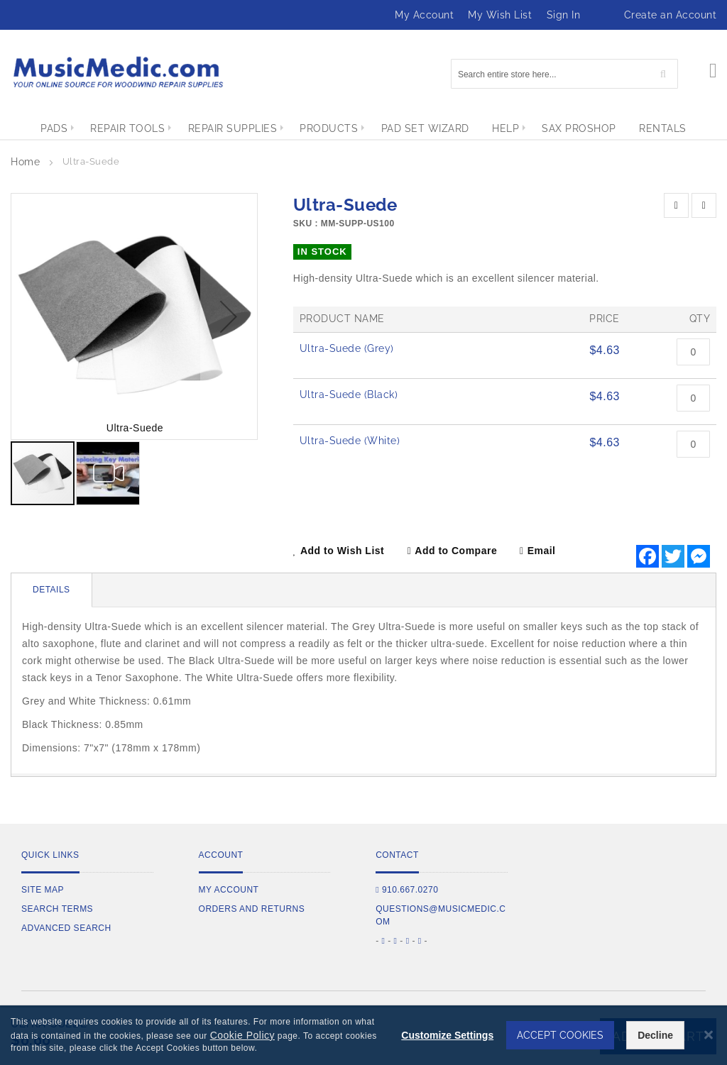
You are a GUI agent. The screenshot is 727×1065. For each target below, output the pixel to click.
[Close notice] (708, 1035)
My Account (424, 15)
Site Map (42, 890)
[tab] (51, 590)
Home (25, 161)
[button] (228, 316)
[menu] (363, 128)
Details (51, 590)
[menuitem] (40, 128)
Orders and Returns (252, 909)
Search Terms (57, 909)
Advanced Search (66, 928)
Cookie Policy (242, 1035)
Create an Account (670, 15)
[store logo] (117, 72)
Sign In (564, 15)
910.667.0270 (407, 890)
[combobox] (564, 74)
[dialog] (363, 1035)
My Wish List (500, 15)
